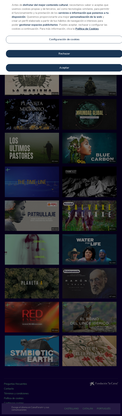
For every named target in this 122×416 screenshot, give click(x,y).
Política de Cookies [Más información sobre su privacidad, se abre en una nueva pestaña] (87, 26)
